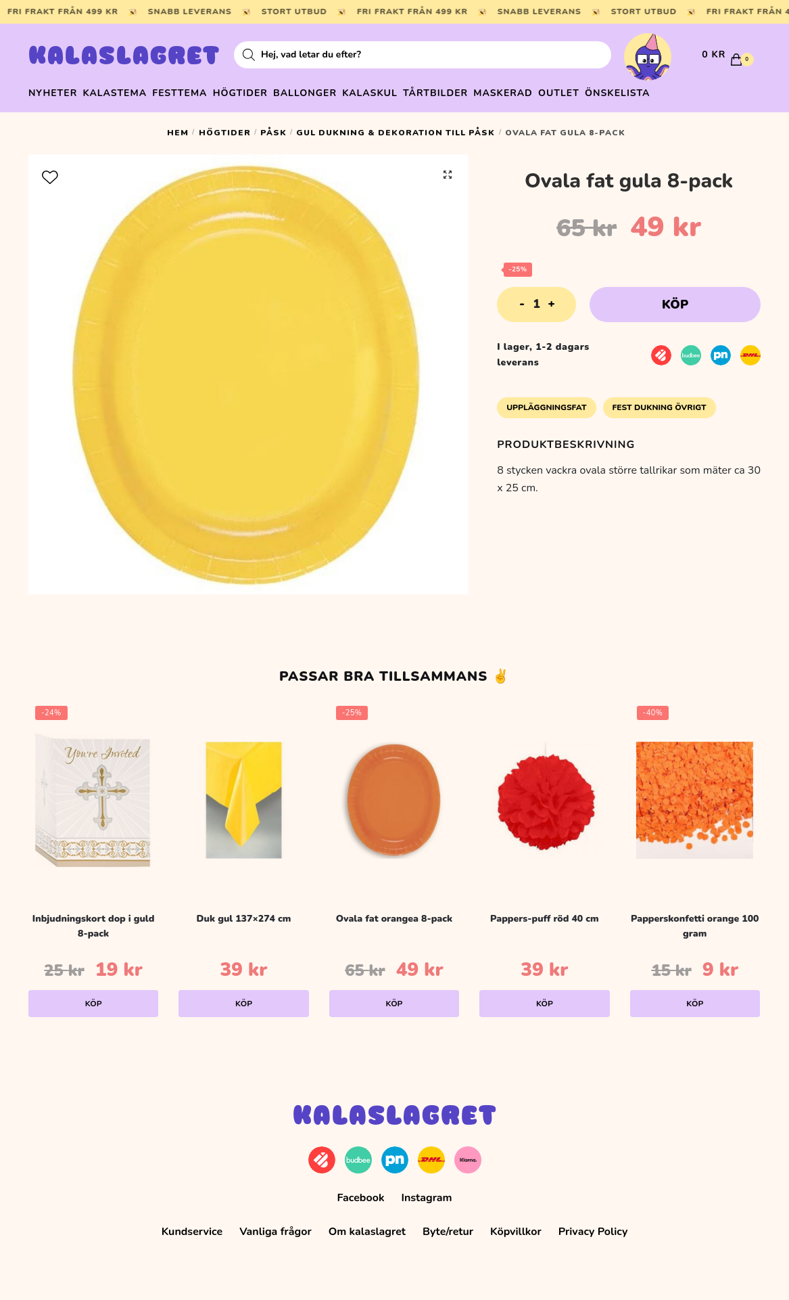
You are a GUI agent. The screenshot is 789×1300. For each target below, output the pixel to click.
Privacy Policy (593, 1225)
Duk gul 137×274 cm (244, 911)
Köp (675, 298)
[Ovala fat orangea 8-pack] (394, 793)
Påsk (273, 126)
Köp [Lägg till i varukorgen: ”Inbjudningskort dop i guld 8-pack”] (93, 997)
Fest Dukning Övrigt (660, 401)
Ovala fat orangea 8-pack (394, 911)
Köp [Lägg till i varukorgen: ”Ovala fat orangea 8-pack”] (393, 997)
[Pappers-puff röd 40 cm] (544, 793)
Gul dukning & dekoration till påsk (395, 126)
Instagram (426, 1191)
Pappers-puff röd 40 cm (544, 911)
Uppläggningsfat (546, 401)
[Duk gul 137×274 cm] (243, 793)
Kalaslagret (124, 57)
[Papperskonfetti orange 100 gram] (695, 793)
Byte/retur (448, 1225)
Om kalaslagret (367, 1225)
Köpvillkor (516, 1225)
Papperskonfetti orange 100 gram (695, 919)
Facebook (360, 1191)
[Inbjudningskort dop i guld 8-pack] (93, 793)
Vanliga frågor (275, 1225)
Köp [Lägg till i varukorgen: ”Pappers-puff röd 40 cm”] (544, 997)
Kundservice (192, 1225)
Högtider (225, 126)
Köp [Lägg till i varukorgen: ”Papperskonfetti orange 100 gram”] (694, 997)
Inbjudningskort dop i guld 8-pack (93, 919)
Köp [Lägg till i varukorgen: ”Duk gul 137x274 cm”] (243, 997)
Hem (178, 126)
